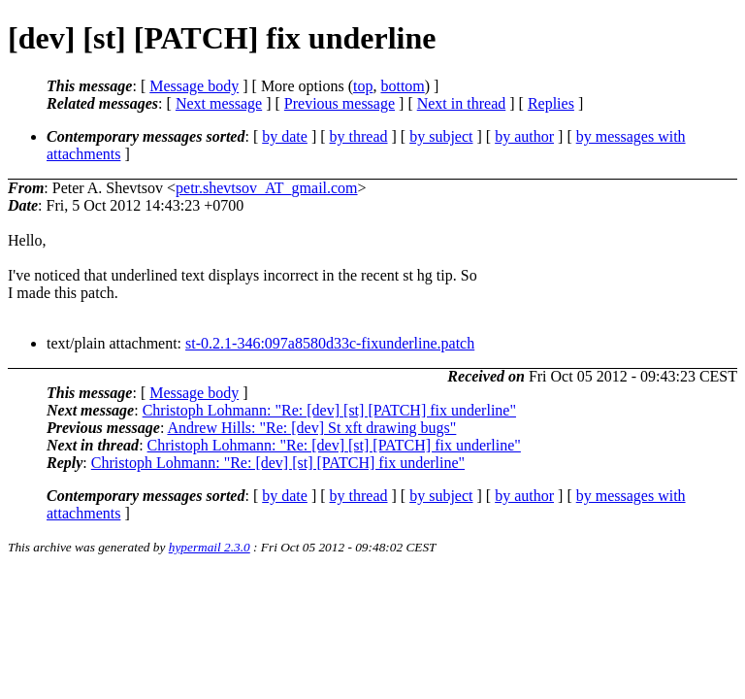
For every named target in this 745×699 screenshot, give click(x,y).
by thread (359, 136)
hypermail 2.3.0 (209, 547)
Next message (219, 103)
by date (285, 136)
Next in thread (461, 103)
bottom (402, 86)
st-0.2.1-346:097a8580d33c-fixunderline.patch (329, 343)
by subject (440, 136)
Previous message (339, 103)
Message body (194, 86)
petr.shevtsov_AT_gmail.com (267, 188)
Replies (551, 103)
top (362, 86)
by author (524, 136)
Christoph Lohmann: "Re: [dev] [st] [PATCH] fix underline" (329, 410)
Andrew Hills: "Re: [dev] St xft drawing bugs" (311, 427)
